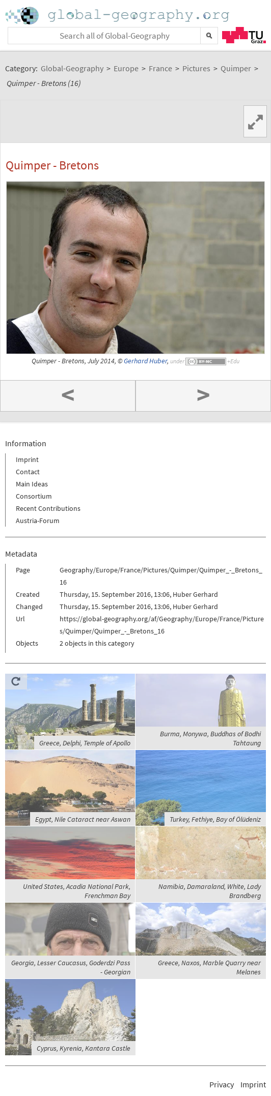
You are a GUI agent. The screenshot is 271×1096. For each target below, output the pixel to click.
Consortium (34, 496)
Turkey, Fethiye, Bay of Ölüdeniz (215, 819)
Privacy (221, 1084)
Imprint (27, 459)
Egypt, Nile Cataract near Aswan (82, 819)
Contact (28, 471)
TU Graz (244, 35)
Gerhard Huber (145, 361)
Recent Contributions (48, 508)
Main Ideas (32, 483)
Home (118, 15)
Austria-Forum (38, 520)
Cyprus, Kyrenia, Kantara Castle (83, 1048)
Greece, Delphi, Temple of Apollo (84, 742)
